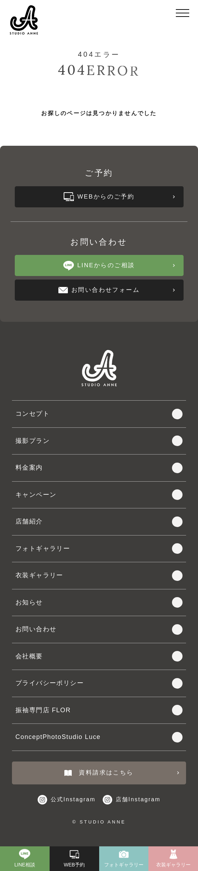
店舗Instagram (132, 799)
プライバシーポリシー (99, 683)
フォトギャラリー (99, 548)
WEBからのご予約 (119, 196)
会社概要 (99, 656)
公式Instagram (67, 799)
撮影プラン (99, 441)
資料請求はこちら (121, 772)
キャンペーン (99, 494)
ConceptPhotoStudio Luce (99, 737)
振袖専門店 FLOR (99, 710)
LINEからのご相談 (119, 265)
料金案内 (99, 468)
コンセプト (99, 414)
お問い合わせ (99, 629)
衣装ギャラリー (99, 575)
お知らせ (99, 602)
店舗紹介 (99, 521)
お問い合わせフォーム (116, 290)
